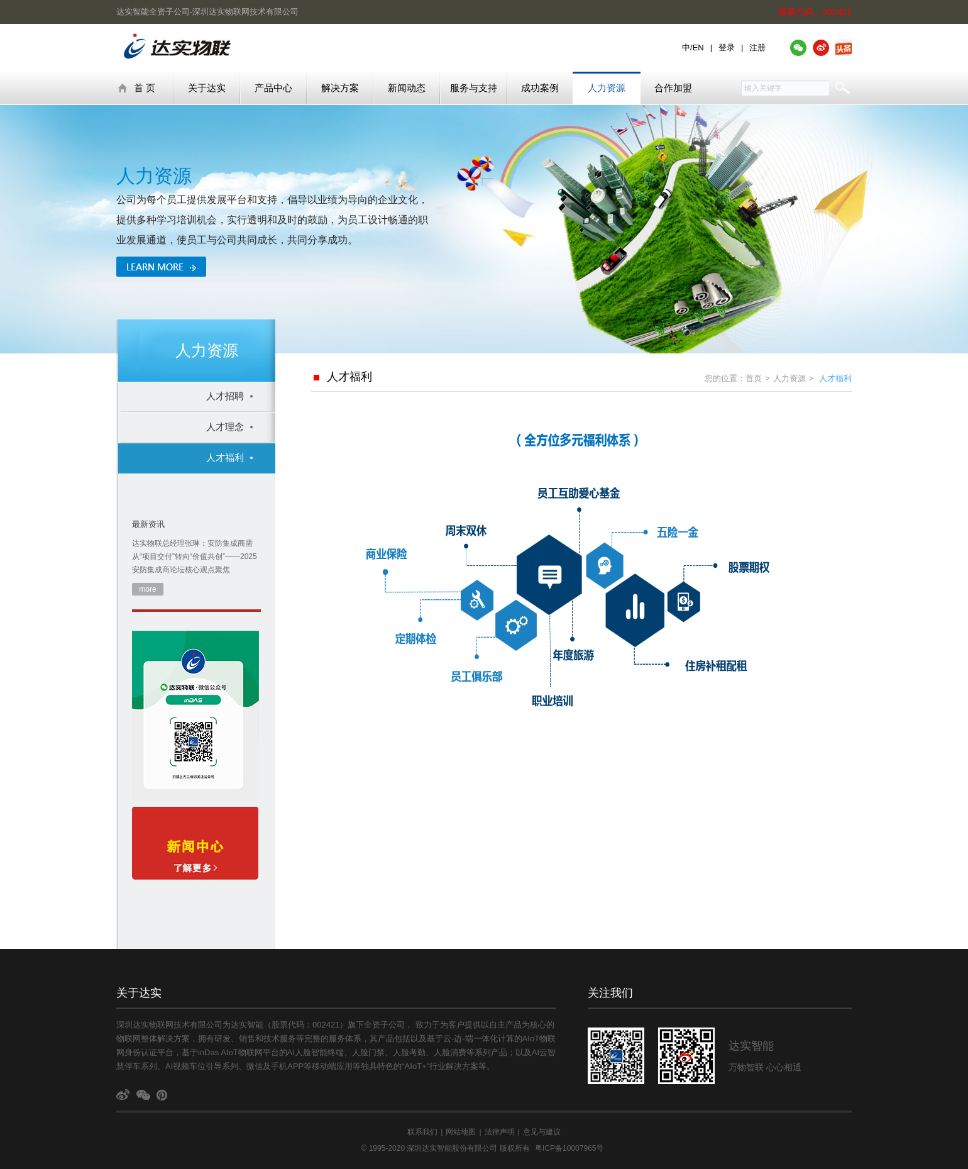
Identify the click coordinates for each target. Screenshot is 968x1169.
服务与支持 (473, 87)
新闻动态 (407, 87)
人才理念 (225, 426)
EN (698, 47)
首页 (753, 378)
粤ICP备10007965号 (569, 1148)
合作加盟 (673, 87)
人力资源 (606, 87)
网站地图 (461, 1131)
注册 (757, 47)
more (147, 589)
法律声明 (500, 1131)
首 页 (136, 87)
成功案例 (540, 87)
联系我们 (422, 1131)
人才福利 (225, 457)
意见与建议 (542, 1131)
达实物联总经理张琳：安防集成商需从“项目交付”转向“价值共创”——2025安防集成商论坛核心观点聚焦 (194, 556)
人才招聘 (225, 396)
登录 (726, 47)
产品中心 (273, 87)
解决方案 (340, 87)
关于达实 (207, 87)
